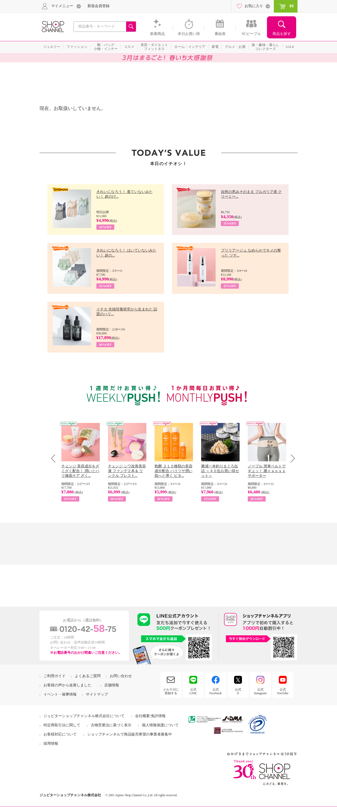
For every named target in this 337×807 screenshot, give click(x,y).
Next (291, 458)
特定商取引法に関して (61, 725)
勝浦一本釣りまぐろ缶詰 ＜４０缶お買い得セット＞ (220, 471)
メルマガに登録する (171, 691)
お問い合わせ (121, 676)
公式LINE (193, 691)
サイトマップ (97, 694)
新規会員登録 (98, 6)
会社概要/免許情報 (150, 716)
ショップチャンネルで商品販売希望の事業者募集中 (129, 734)
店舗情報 (111, 685)
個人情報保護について (160, 725)
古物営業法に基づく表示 (111, 725)
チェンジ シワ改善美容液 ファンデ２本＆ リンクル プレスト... (127, 471)
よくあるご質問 (88, 676)
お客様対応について (60, 734)
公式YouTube (283, 691)
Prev (55, 458)
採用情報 (50, 743)
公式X (238, 691)
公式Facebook (215, 691)
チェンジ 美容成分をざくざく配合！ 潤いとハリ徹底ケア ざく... (80, 471)
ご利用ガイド (54, 676)
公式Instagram (260, 691)
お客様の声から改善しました (67, 685)
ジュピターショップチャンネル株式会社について (84, 716)
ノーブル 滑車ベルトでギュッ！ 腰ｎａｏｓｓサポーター (267, 471)
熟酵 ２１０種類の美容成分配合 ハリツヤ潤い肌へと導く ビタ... (173, 471)
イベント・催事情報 (60, 694)
